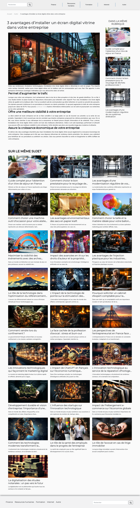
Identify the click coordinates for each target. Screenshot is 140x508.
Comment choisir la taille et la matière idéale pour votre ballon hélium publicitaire (110, 221)
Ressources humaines (71, 4)
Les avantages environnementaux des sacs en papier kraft (69, 219)
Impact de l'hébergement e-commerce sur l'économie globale (111, 407)
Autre (124, 5)
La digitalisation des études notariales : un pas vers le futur (25, 482)
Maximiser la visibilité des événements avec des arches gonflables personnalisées (24, 258)
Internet (106, 5)
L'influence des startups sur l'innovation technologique (66, 407)
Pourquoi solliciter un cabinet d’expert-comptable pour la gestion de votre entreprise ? (109, 296)
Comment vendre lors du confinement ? (22, 332)
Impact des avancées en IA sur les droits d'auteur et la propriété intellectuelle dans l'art (69, 258)
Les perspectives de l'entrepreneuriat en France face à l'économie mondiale (111, 333)
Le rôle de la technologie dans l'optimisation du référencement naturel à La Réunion (27, 296)
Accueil (9, 14)
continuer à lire (41, 107)
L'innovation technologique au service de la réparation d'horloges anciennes (111, 370)
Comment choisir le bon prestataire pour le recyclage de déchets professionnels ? (117, 81)
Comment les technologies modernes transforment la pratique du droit (23, 445)
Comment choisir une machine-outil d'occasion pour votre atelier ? (27, 221)
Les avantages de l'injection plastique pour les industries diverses (108, 258)
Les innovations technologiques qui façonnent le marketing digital (28, 369)
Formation (88, 5)
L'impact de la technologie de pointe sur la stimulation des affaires (67, 296)
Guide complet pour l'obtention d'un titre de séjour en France (117, 51)
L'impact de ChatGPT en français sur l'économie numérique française (69, 370)
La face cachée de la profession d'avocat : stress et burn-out (68, 332)
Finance (53, 5)
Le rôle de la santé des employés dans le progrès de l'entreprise (68, 444)
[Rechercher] (17, 5)
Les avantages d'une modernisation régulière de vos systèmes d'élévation (117, 113)
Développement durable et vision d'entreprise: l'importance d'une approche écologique (27, 408)
